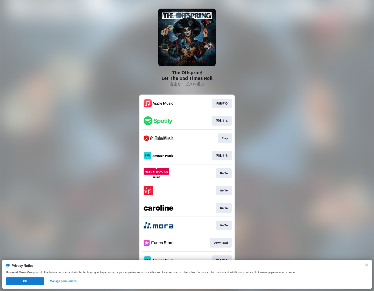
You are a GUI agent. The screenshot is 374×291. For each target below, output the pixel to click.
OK (25, 281)
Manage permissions (63, 281)
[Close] (366, 265)
